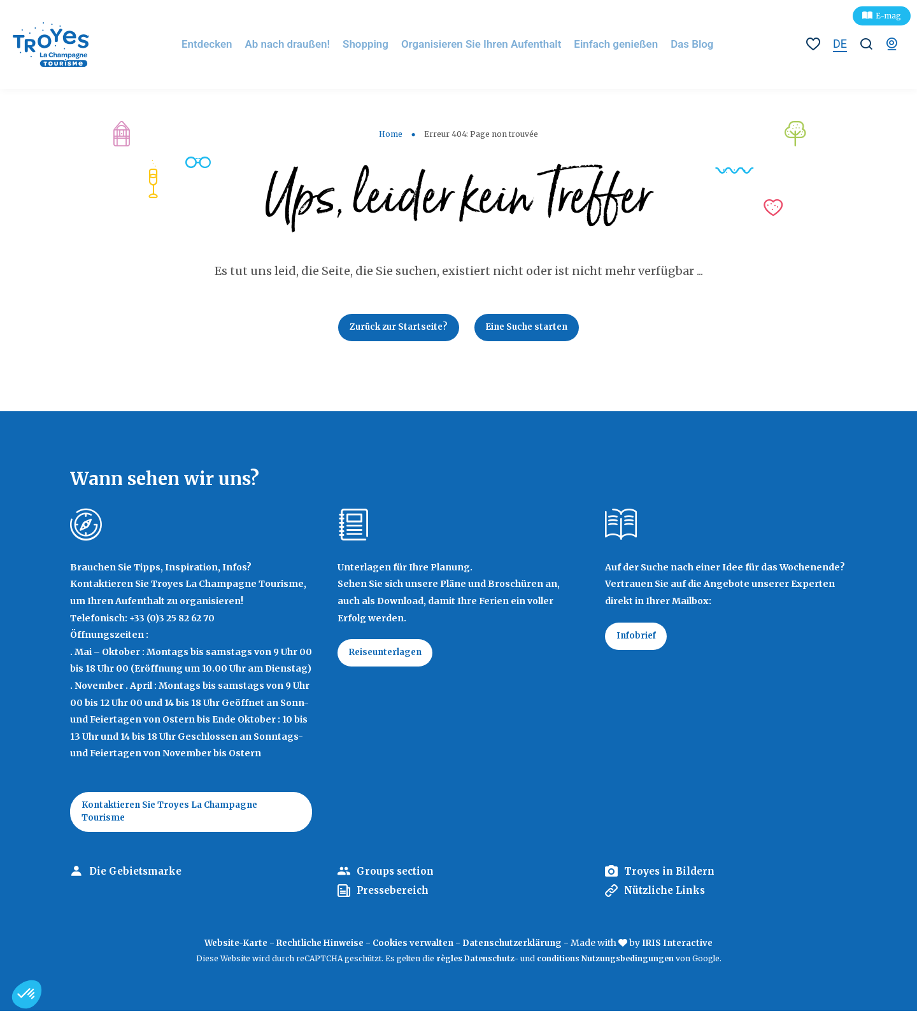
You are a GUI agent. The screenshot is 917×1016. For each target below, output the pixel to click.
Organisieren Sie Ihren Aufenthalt (489, 44)
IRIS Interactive (688, 948)
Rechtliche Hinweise (315, 948)
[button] (26, 994)
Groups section (397, 876)
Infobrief (639, 639)
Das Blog (691, 44)
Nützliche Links (667, 895)
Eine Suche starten (530, 328)
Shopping (379, 44)
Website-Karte (225, 948)
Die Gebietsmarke (138, 876)
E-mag (888, 15)
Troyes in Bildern (672, 876)
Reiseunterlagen (389, 656)
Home (390, 134)
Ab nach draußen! (304, 44)
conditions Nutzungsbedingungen (605, 963)
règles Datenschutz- (478, 963)
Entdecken (227, 44)
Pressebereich (395, 895)
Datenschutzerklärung (518, 948)
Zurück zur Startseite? (394, 328)
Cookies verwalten (414, 948)
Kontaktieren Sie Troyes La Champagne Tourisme (176, 815)
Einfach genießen (618, 44)
